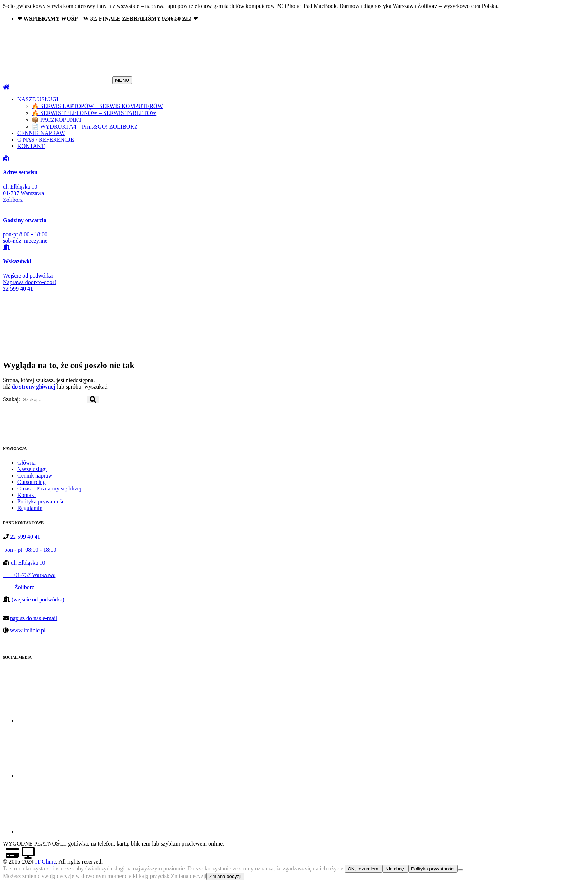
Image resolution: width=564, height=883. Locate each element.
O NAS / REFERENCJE (45, 139)
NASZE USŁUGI (37, 99)
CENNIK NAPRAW (41, 133)
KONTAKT (31, 146)
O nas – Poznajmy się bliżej (49, 488)
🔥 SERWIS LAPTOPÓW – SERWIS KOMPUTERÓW (97, 106)
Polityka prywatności (41, 501)
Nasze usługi (32, 469)
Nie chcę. (395, 868)
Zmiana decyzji (225, 876)
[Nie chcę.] (460, 870)
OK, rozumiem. (363, 868)
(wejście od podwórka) (38, 599)
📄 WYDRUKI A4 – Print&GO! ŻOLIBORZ (85, 127)
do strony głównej (34, 387)
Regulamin (29, 508)
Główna (26, 463)
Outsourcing (31, 482)
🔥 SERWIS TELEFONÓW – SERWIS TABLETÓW (94, 113)
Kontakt (26, 495)
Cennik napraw (34, 475)
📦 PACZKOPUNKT (57, 120)
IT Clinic (45, 862)
